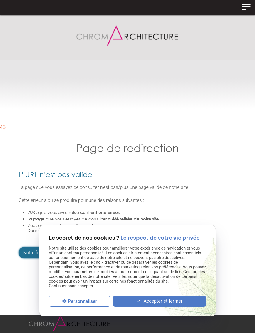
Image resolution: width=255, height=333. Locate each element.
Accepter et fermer (159, 301)
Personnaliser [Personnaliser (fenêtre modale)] (82, 301)
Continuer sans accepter (71, 285)
